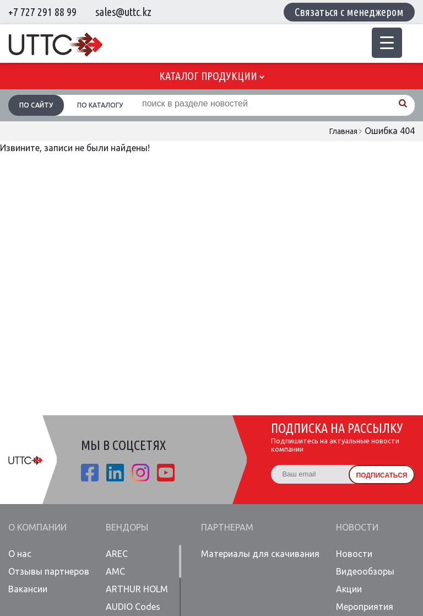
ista (140, 472)
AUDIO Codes (133, 607)
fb (90, 472)
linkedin (115, 472)
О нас (19, 554)
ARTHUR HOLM (137, 589)
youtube (166, 472)
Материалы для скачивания (260, 554)
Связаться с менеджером (349, 12)
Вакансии (27, 589)
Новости (357, 527)
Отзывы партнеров (48, 571)
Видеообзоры (365, 571)
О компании (37, 527)
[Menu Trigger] (387, 43)
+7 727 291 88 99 (42, 12)
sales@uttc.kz (123, 12)
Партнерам (227, 527)
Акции (349, 589)
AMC (115, 571)
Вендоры (127, 527)
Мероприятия (364, 607)
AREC (117, 554)
